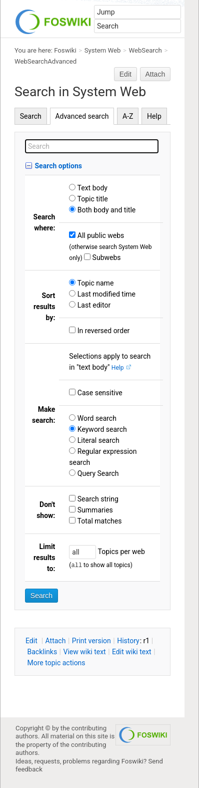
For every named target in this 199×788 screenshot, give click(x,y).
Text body (92, 188)
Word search (96, 418)
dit (32, 641)
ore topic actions (56, 663)
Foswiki (65, 50)
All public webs (100, 235)
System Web (102, 50)
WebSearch (145, 50)
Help (154, 116)
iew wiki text (85, 652)
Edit (126, 74)
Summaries (94, 510)
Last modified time (106, 294)
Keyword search (101, 429)
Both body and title (106, 210)
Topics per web (120, 552)
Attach (156, 74)
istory (128, 641)
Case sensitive (99, 393)
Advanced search (81, 116)
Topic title (92, 199)
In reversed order (103, 331)
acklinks (42, 652)
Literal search (97, 440)
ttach (56, 641)
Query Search (97, 473)
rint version (91, 641)
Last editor (93, 305)
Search (31, 116)
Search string (97, 499)
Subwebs (105, 257)
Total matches (99, 521)
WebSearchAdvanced (45, 61)
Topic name (95, 283)
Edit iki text (132, 652)
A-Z (127, 116)
